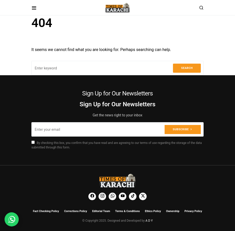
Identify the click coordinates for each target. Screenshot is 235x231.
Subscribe (181, 129)
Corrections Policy (75, 211)
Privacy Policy (193, 211)
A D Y (149, 220)
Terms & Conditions (127, 211)
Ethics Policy (153, 211)
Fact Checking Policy (46, 211)
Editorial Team (101, 211)
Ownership (173, 211)
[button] (34, 7)
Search (187, 68)
